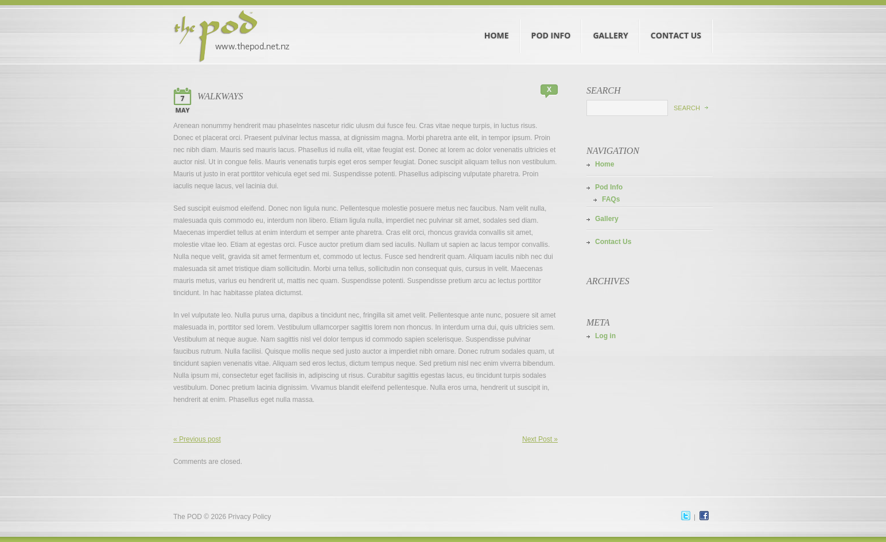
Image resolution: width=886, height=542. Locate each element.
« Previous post (197, 439)
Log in (605, 336)
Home (496, 25)
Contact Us (676, 25)
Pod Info (551, 25)
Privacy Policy (249, 517)
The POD (187, 517)
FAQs (611, 199)
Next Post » (540, 439)
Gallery (610, 25)
